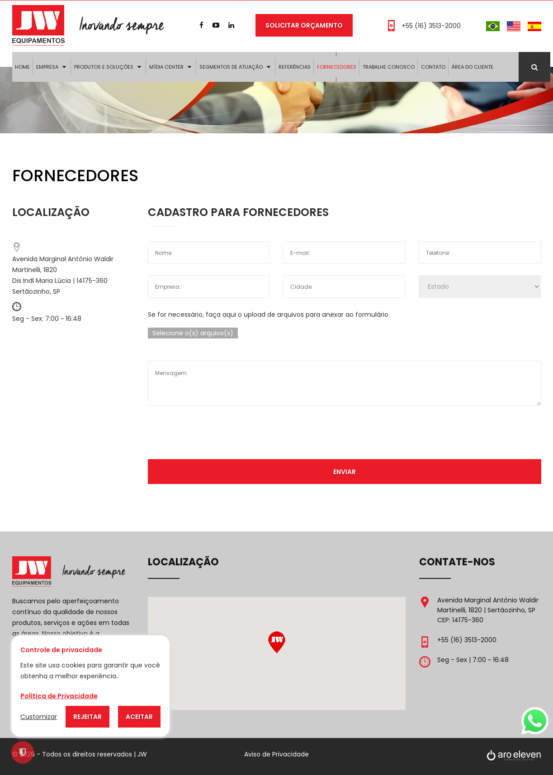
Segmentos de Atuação (231, 66)
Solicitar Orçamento (304, 25)
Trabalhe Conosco (389, 66)
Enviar (344, 471)
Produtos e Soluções (103, 66)
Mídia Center (166, 66)
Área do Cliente (472, 66)
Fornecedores (336, 66)
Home (22, 66)
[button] (277, 642)
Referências (295, 66)
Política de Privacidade (59, 695)
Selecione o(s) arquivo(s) (192, 333)
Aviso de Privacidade (276, 754)
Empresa (47, 66)
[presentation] (344, 434)
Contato (433, 66)
